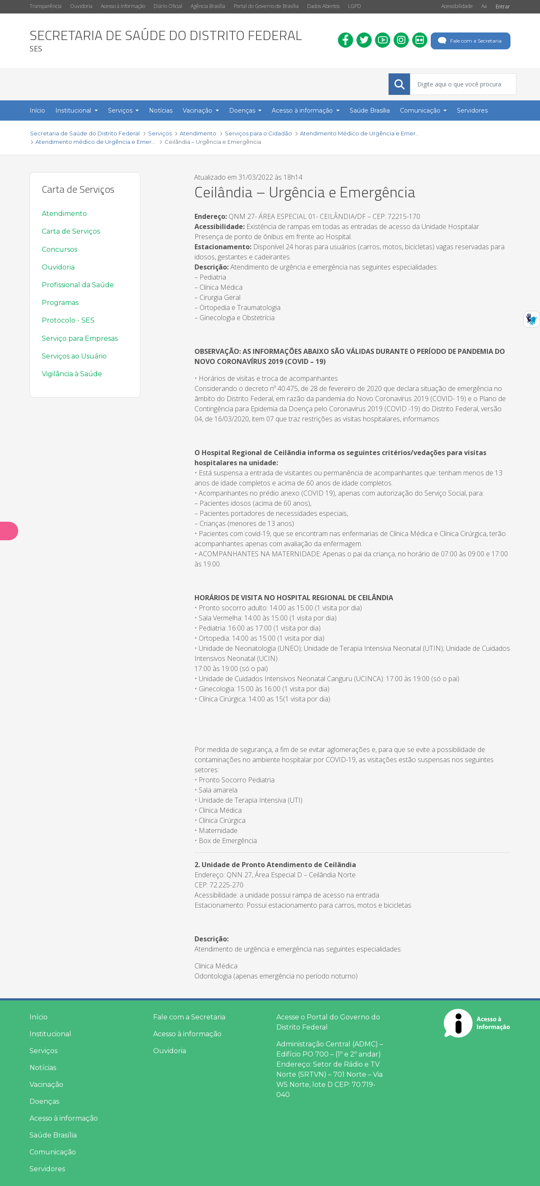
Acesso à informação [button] (303, 110)
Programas (60, 303)
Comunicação (53, 1152)
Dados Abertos (323, 6)
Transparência (46, 6)
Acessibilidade (457, 6)
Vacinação (46, 1085)
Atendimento (64, 214)
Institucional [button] (74, 110)
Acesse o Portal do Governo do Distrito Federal (328, 1022)
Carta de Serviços (71, 231)
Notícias (43, 1068)
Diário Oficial (168, 6)
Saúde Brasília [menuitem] (370, 110)
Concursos (59, 249)
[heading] (166, 40)
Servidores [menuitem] (472, 110)
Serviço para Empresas (80, 338)
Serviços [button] (121, 110)
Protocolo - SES (68, 320)
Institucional (50, 1034)
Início (39, 1017)
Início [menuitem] (37, 110)
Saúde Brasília (53, 1135)
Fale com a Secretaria (469, 41)
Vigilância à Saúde (72, 374)
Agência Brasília (208, 6)
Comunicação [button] (421, 110)
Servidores (47, 1169)
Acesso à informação (64, 1118)
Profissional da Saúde (78, 285)
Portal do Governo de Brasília (266, 6)
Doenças (44, 1101)
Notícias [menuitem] (161, 110)
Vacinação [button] (198, 110)
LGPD (354, 6)
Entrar (503, 6)
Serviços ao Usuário (74, 356)
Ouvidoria (81, 6)
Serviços (43, 1051)
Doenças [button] (243, 110)
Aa (484, 6)
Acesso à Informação (123, 6)
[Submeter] (399, 84)
